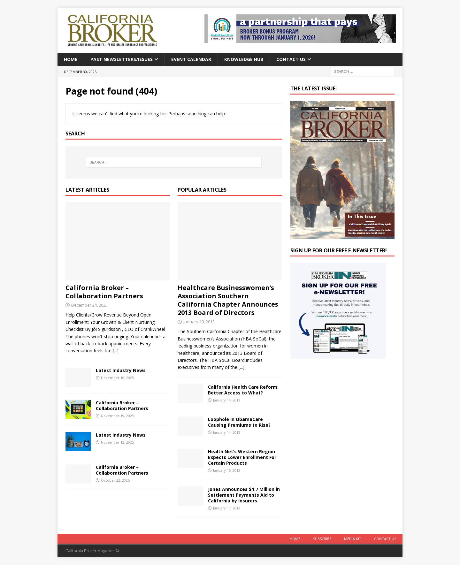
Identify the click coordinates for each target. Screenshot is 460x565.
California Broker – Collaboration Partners (104, 291)
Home (70, 59)
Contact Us (291, 59)
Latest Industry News (121, 370)
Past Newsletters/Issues (121, 59)
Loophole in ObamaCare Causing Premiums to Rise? (239, 422)
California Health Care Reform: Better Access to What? (243, 390)
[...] (116, 350)
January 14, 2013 (226, 400)
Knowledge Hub (243, 59)
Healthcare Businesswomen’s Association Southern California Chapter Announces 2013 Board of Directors (228, 300)
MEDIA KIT (352, 538)
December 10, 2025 (117, 377)
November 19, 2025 (117, 415)
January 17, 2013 (226, 508)
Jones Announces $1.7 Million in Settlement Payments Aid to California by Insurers (244, 495)
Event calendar (191, 59)
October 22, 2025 (115, 480)
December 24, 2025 (89, 305)
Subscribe (322, 538)
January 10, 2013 (199, 321)
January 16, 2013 (226, 470)
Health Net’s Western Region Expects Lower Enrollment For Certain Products (242, 457)
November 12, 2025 (117, 442)
